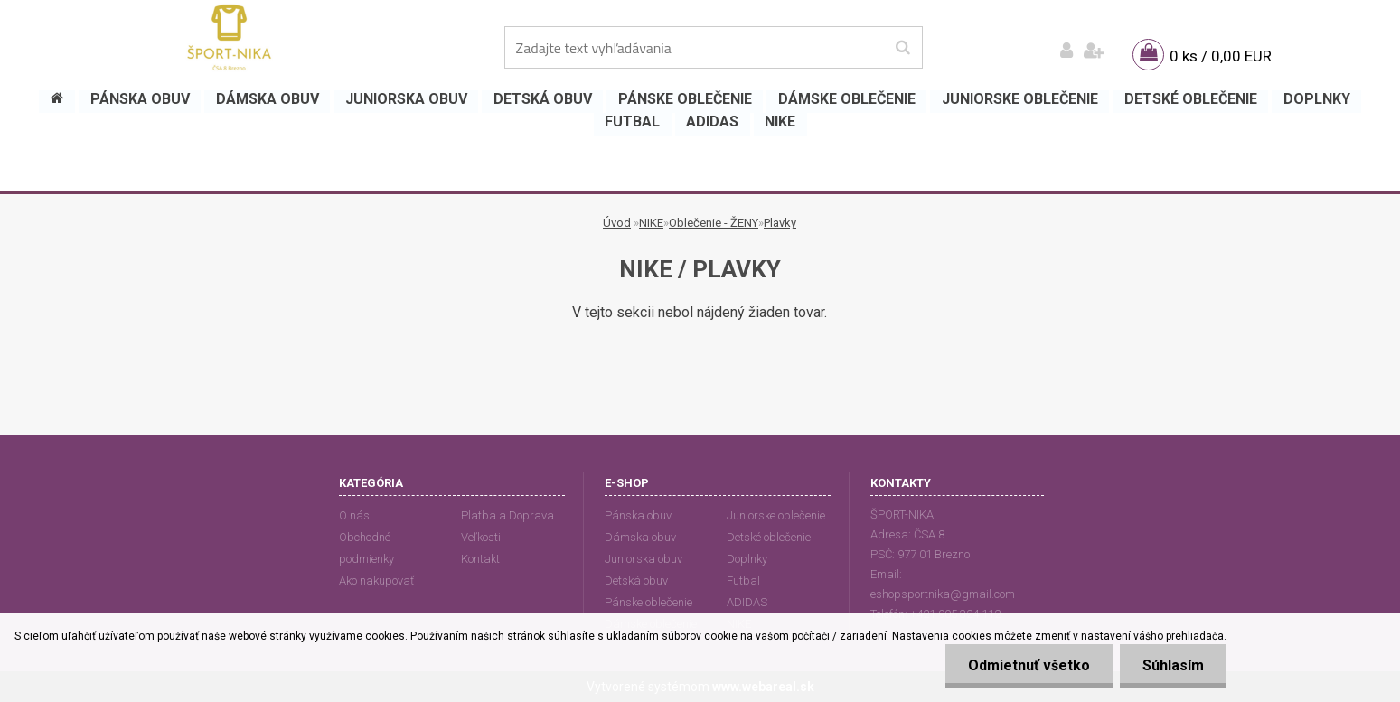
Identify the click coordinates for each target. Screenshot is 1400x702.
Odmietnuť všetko (1029, 665)
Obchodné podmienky (366, 548)
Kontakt (480, 559)
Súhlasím (1173, 665)
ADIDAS (747, 602)
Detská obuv (636, 580)
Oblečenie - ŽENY (713, 222)
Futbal (743, 580)
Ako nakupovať (376, 580)
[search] (902, 48)
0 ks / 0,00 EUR (1221, 56)
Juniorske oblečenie (776, 515)
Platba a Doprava (507, 515)
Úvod (617, 222)
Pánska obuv (638, 515)
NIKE (651, 222)
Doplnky (747, 559)
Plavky (780, 222)
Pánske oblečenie (648, 602)
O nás (354, 515)
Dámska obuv (640, 537)
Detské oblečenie (769, 537)
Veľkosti (481, 537)
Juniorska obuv (643, 559)
